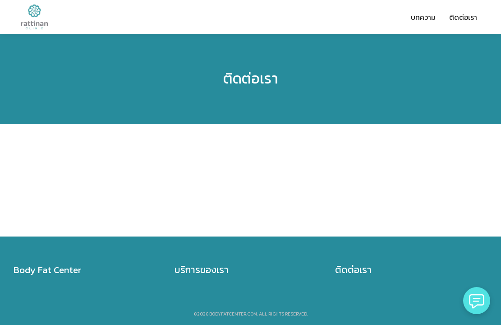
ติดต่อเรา (463, 17)
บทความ (423, 17)
